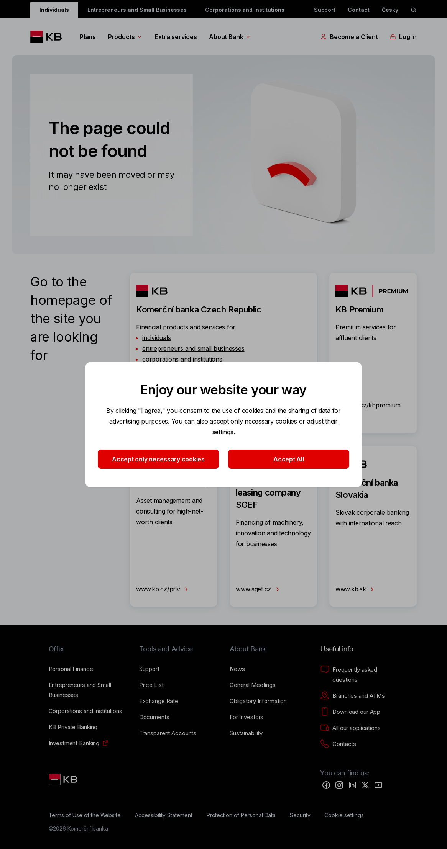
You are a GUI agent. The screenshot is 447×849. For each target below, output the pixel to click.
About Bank (230, 37)
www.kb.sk (356, 589)
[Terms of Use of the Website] (85, 815)
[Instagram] (339, 785)
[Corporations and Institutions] (85, 711)
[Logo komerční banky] (48, 37)
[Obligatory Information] (258, 701)
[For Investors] (246, 717)
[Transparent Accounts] (167, 733)
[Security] (300, 815)
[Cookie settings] (343, 815)
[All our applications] (350, 728)
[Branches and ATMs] (352, 696)
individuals (156, 338)
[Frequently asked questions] (359, 675)
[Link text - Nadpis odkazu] (64, 779)
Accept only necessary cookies (158, 459)
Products (125, 37)
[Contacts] (338, 744)
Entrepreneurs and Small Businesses (137, 10)
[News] (237, 669)
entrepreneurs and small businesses (193, 348)
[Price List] (151, 685)
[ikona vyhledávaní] (414, 10)
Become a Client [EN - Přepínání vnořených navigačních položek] (349, 37)
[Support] (149, 669)
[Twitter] (365, 785)
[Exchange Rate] (158, 701)
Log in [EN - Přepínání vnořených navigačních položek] (403, 37)
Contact (359, 10)
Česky (390, 10)
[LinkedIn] (352, 785)
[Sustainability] (246, 733)
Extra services (176, 37)
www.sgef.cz (259, 589)
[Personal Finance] (71, 669)
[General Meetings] (253, 685)
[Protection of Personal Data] (241, 815)
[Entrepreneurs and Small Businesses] (88, 690)
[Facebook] (326, 785)
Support (325, 10)
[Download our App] (350, 712)
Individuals (54, 10)
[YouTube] (378, 785)
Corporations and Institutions (244, 10)
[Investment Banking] (74, 743)
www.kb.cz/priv (163, 589)
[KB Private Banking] (73, 727)
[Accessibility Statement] (163, 815)
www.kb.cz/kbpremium (368, 411)
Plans (88, 37)
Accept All (288, 459)
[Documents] (154, 717)
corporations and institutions (182, 359)
